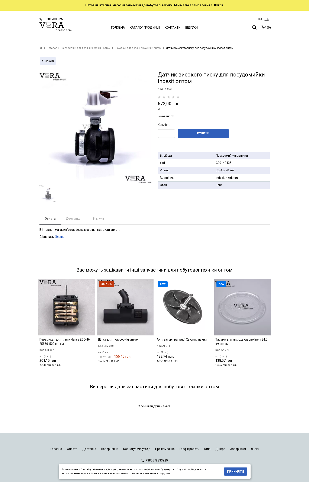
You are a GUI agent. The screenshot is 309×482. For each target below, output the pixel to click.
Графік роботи (189, 449)
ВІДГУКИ (191, 27)
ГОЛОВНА (118, 27)
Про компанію (165, 449)
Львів (255, 449)
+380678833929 (52, 19)
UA (267, 19)
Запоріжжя (238, 449)
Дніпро (220, 449)
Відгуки (98, 218)
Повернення (109, 449)
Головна (56, 449)
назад (48, 60)
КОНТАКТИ (172, 27)
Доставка (73, 218)
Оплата (50, 218)
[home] (40, 48)
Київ (207, 449)
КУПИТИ (203, 133)
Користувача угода (136, 449)
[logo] (55, 27)
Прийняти (235, 471)
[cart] (263, 27)
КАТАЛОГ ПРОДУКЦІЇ (145, 27)
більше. (60, 236)
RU (260, 19)
